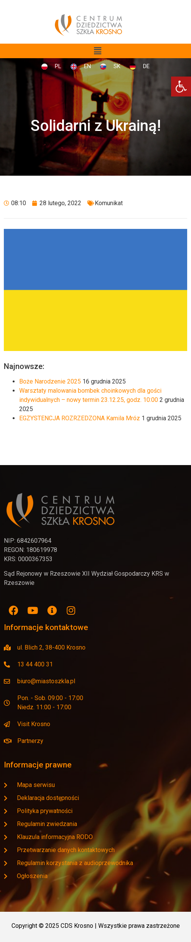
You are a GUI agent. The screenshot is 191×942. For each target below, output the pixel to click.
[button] (97, 51)
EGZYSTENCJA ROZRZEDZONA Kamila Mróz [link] (79, 418)
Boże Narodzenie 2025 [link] (50, 381)
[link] (181, 86)
